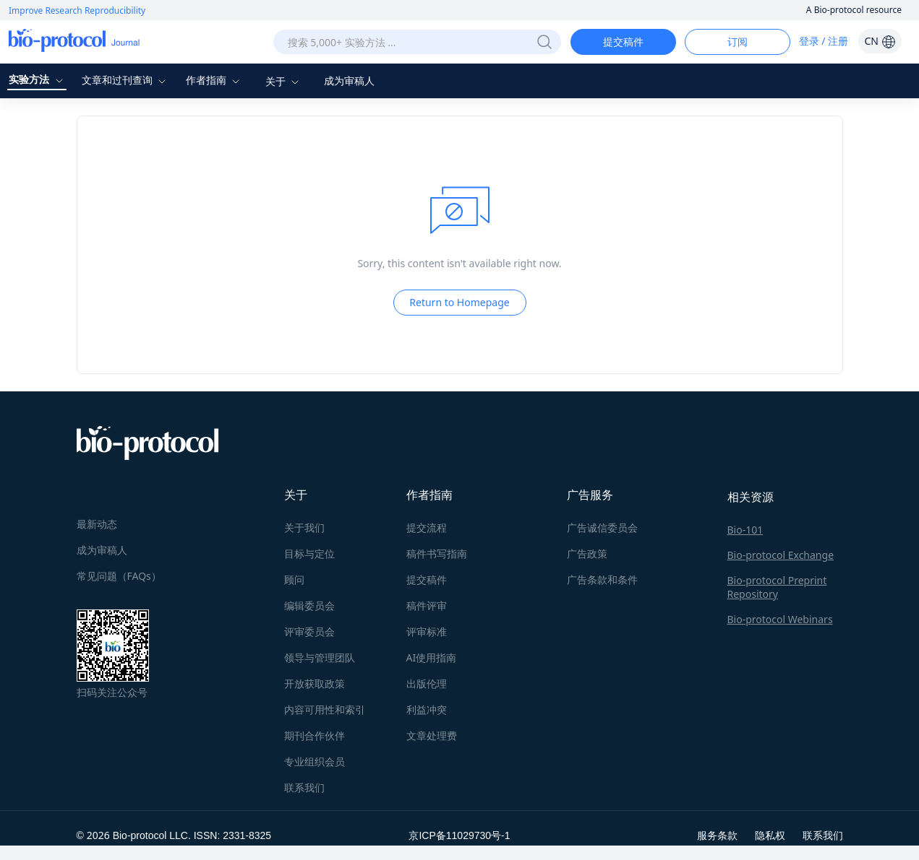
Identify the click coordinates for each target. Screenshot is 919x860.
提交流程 (426, 527)
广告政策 (587, 553)
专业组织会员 (314, 761)
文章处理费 (431, 735)
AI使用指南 (431, 657)
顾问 (294, 579)
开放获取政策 (314, 683)
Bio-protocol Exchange (780, 555)
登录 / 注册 (824, 41)
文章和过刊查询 (126, 80)
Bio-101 (745, 530)
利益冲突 (426, 709)
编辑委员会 (309, 605)
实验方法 (38, 79)
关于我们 (304, 527)
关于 (284, 81)
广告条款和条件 (602, 579)
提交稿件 (623, 41)
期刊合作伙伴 (314, 735)
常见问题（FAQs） (119, 576)
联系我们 (304, 787)
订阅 (737, 41)
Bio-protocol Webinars (780, 619)
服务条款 (717, 835)
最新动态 (97, 524)
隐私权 (770, 835)
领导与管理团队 (319, 657)
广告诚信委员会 (602, 527)
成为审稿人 (349, 80)
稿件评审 (426, 605)
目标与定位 (309, 553)
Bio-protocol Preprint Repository (777, 587)
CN (879, 41)
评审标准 (426, 631)
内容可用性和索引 (324, 709)
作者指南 (215, 80)
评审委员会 (309, 631)
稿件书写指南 (436, 553)
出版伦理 (426, 683)
